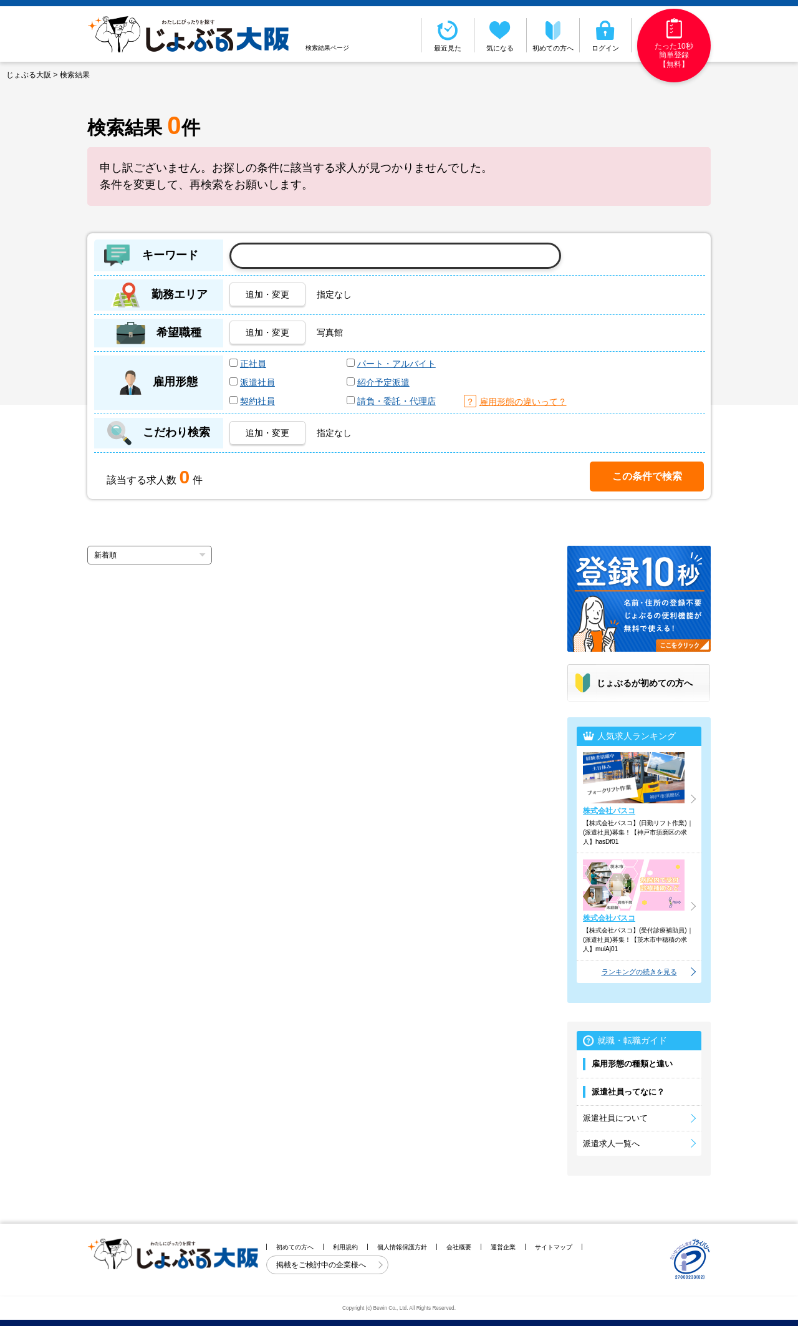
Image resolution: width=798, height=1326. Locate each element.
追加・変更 (267, 294)
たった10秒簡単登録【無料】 (674, 43)
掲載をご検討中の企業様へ (322, 1265)
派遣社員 (257, 382)
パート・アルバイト (396, 364)
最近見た (447, 35)
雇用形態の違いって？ (523, 402)
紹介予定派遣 (383, 382)
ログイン (606, 35)
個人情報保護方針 (402, 1247)
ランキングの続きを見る (639, 971)
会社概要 (458, 1247)
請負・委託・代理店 (396, 401)
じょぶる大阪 (28, 74)
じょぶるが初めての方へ (645, 683)
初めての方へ (553, 35)
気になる (500, 35)
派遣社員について (615, 1118)
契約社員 (257, 401)
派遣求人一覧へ (611, 1143)
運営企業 (503, 1247)
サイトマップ (553, 1247)
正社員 (253, 364)
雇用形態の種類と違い (632, 1063)
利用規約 (345, 1247)
